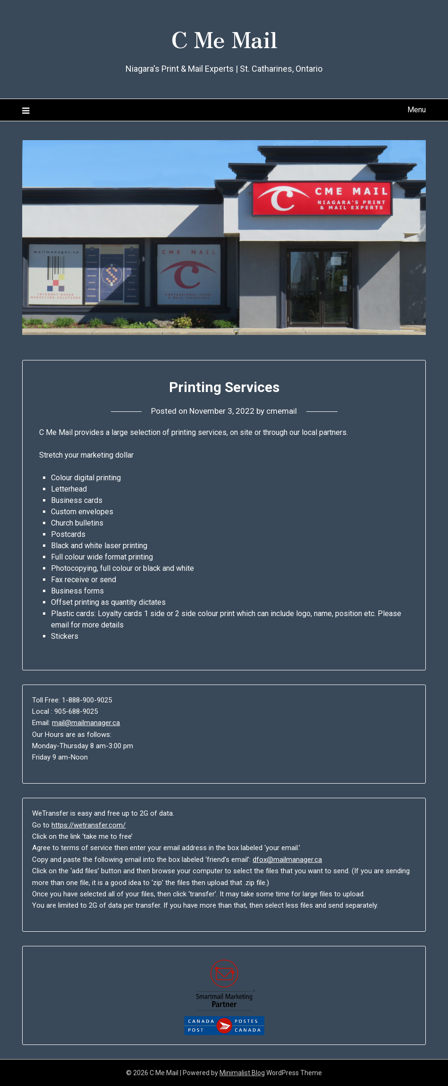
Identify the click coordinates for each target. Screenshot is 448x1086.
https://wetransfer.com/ (88, 825)
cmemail (281, 411)
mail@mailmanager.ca (86, 722)
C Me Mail (224, 38)
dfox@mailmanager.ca (287, 859)
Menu (416, 109)
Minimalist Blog (242, 1073)
